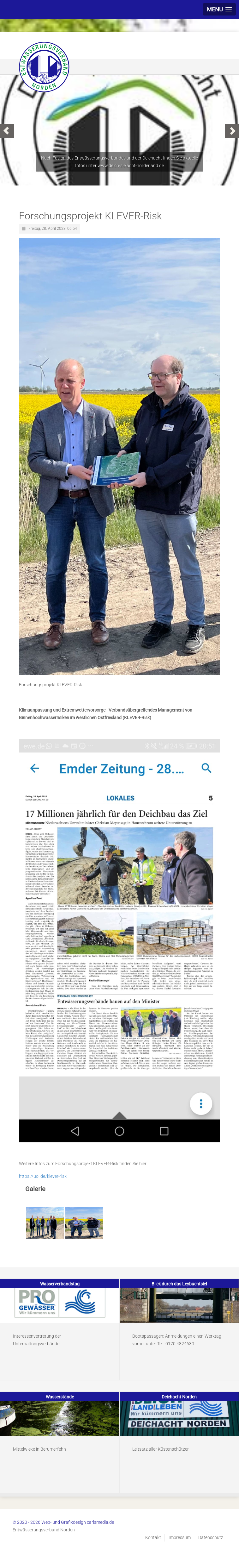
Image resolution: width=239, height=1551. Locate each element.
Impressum (180, 1537)
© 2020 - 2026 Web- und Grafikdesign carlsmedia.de (63, 1522)
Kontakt (153, 1537)
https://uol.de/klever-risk (43, 1176)
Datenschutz (210, 1537)
